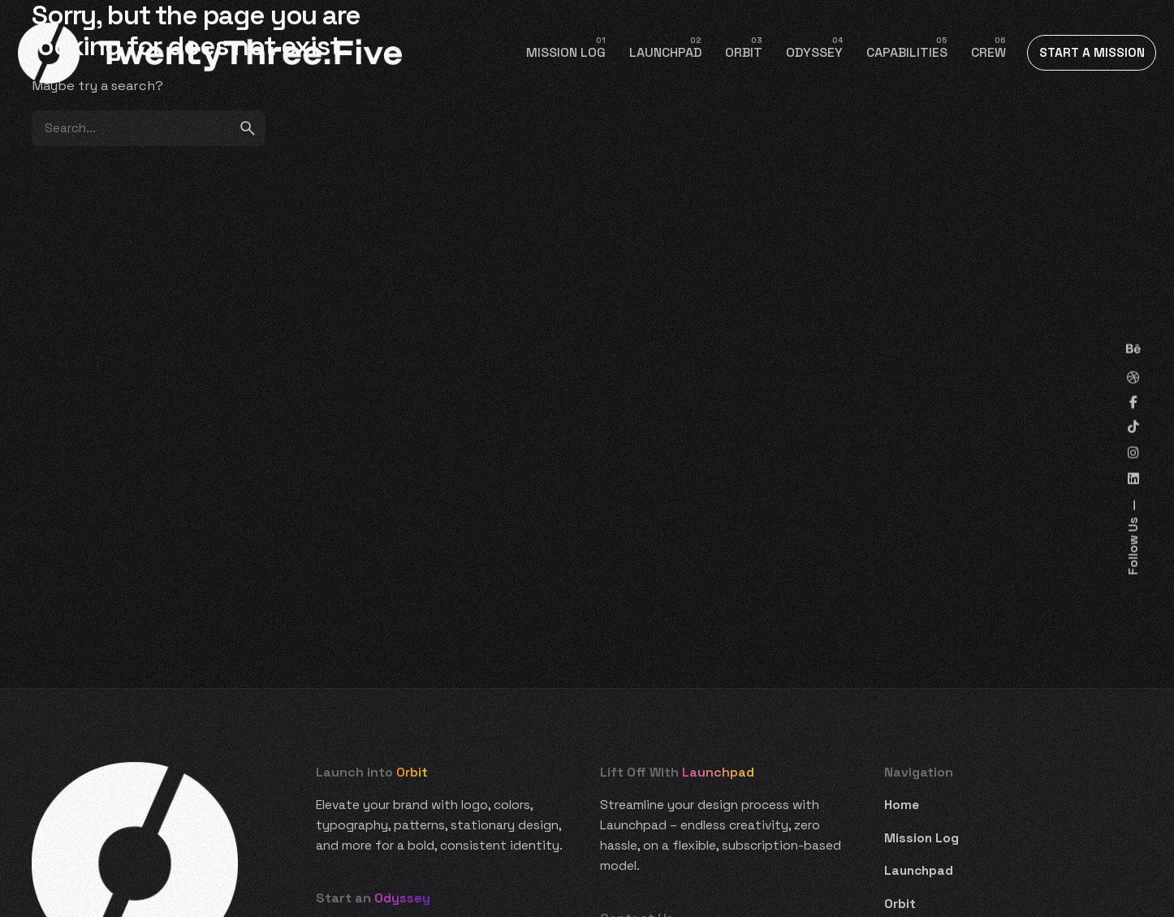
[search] (247, 128)
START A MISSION (1092, 53)
